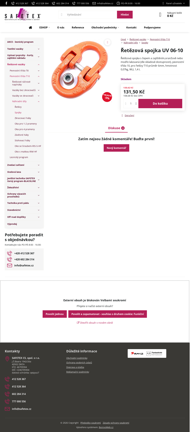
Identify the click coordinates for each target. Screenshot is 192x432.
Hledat (125, 14)
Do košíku (160, 103)
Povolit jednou (55, 314)
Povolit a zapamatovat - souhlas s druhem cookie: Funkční (107, 314)
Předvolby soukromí (90, 422)
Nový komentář (116, 148)
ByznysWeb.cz (106, 427)
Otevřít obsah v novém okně (95, 322)
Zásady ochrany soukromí (116, 422)
